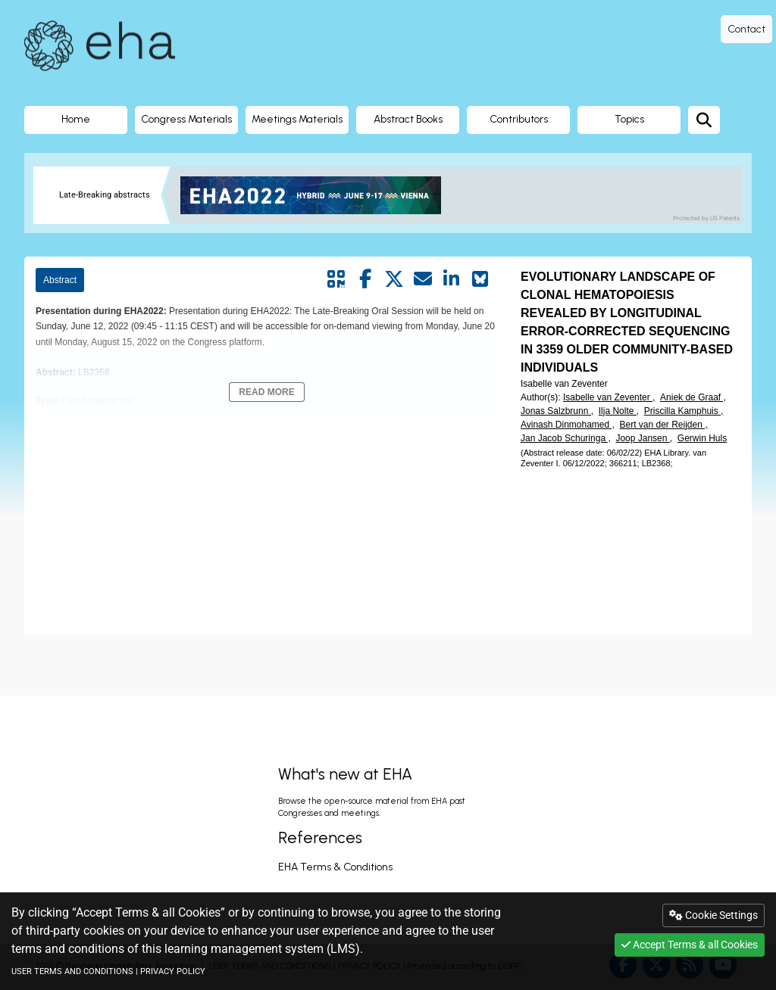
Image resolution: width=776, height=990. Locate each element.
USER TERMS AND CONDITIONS (72, 971)
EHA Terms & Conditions (335, 867)
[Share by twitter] (394, 279)
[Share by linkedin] (451, 279)
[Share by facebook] (365, 279)
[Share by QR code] (336, 279)
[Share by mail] (422, 279)
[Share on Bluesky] (480, 279)
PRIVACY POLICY (172, 971)
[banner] (316, 195)
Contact (746, 29)
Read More (266, 392)
